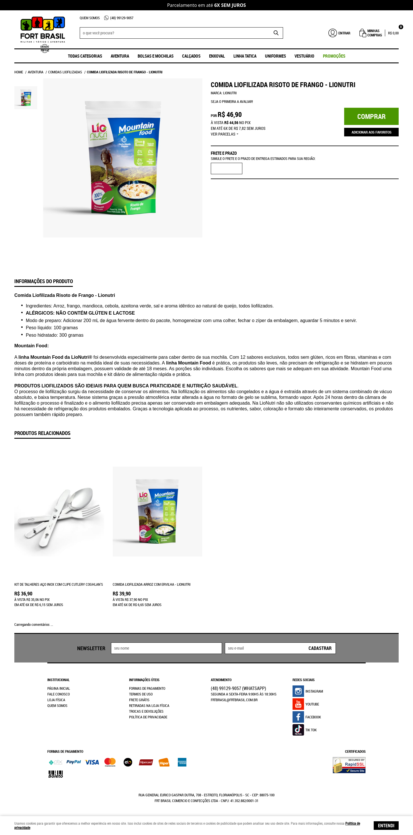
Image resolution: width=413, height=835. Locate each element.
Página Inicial (58, 688)
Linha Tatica (244, 56)
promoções (334, 56)
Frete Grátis (139, 699)
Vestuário (304, 56)
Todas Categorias (85, 56)
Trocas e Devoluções (146, 711)
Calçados (191, 56)
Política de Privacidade (148, 717)
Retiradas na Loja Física (149, 705)
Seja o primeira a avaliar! (232, 101)
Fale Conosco (58, 694)
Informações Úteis (144, 679)
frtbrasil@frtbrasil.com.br (234, 699)
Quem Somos (90, 17)
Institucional (58, 679)
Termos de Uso (141, 694)
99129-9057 (121, 17)
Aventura (120, 56)
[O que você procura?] (276, 33)
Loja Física (56, 699)
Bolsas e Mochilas (156, 56)
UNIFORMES (275, 56)
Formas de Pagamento (147, 688)
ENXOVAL (217, 56)
